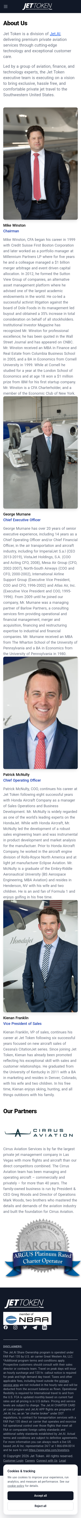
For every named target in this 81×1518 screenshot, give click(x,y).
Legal (62, 1460)
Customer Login (13, 1460)
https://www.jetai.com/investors (49, 1450)
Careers (30, 1460)
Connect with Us (46, 1460)
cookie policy (15, 1485)
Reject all (40, 1506)
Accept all (40, 1495)
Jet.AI (55, 33)
